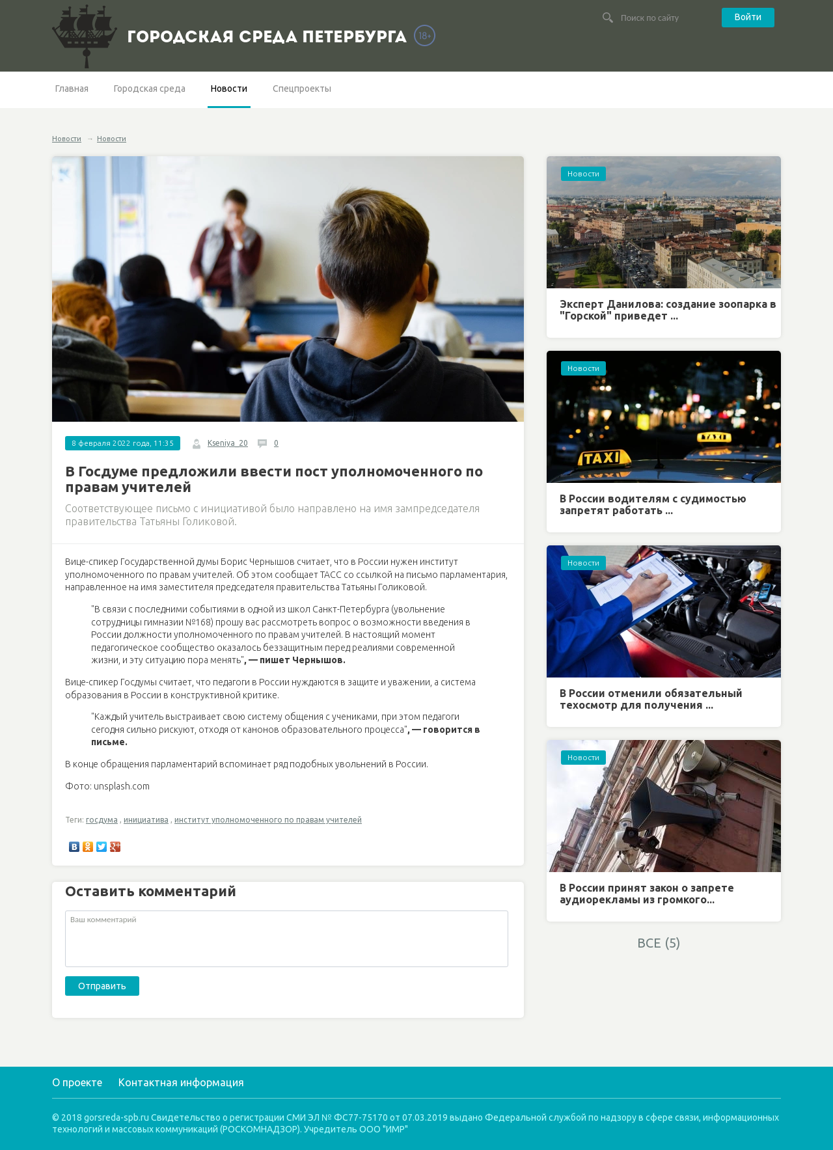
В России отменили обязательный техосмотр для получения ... (651, 699)
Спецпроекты (302, 88)
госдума (102, 819)
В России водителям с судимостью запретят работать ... (653, 504)
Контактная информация (181, 1082)
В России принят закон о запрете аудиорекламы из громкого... (647, 893)
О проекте (77, 1082)
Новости (229, 88)
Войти (748, 17)
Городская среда (149, 88)
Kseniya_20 (228, 443)
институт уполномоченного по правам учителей (268, 819)
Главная (72, 88)
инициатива (146, 819)
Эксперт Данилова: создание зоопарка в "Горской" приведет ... (668, 310)
